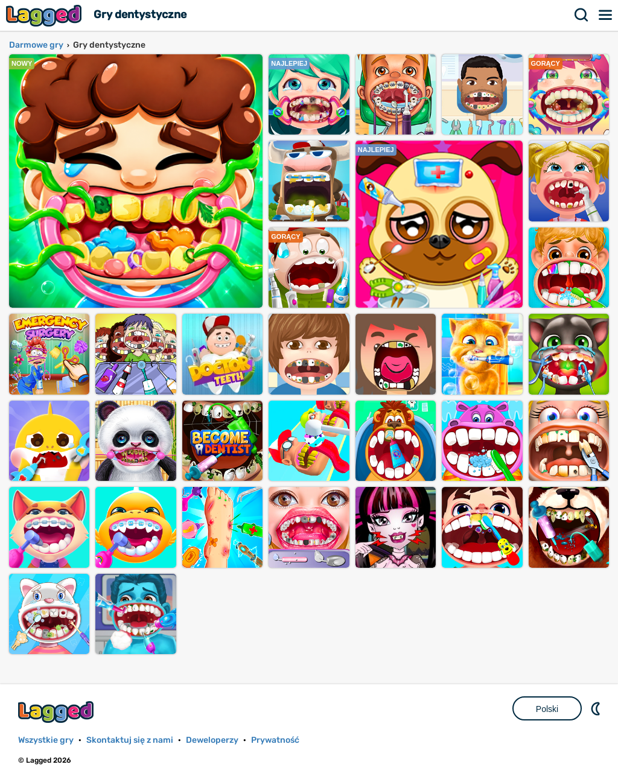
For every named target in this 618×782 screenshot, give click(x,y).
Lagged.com (57, 711)
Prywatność (275, 740)
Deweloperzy (212, 740)
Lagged (45, 15)
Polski (547, 709)
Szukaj (582, 15)
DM (597, 708)
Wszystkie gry (46, 740)
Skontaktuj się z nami (129, 740)
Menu (606, 15)
